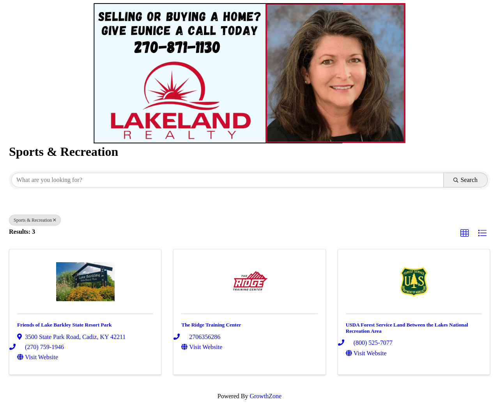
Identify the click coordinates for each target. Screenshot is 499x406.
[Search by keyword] (227, 180)
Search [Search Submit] (465, 180)
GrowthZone (265, 396)
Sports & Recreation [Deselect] (35, 220)
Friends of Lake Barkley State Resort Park (64, 325)
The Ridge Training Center (211, 325)
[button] (464, 233)
